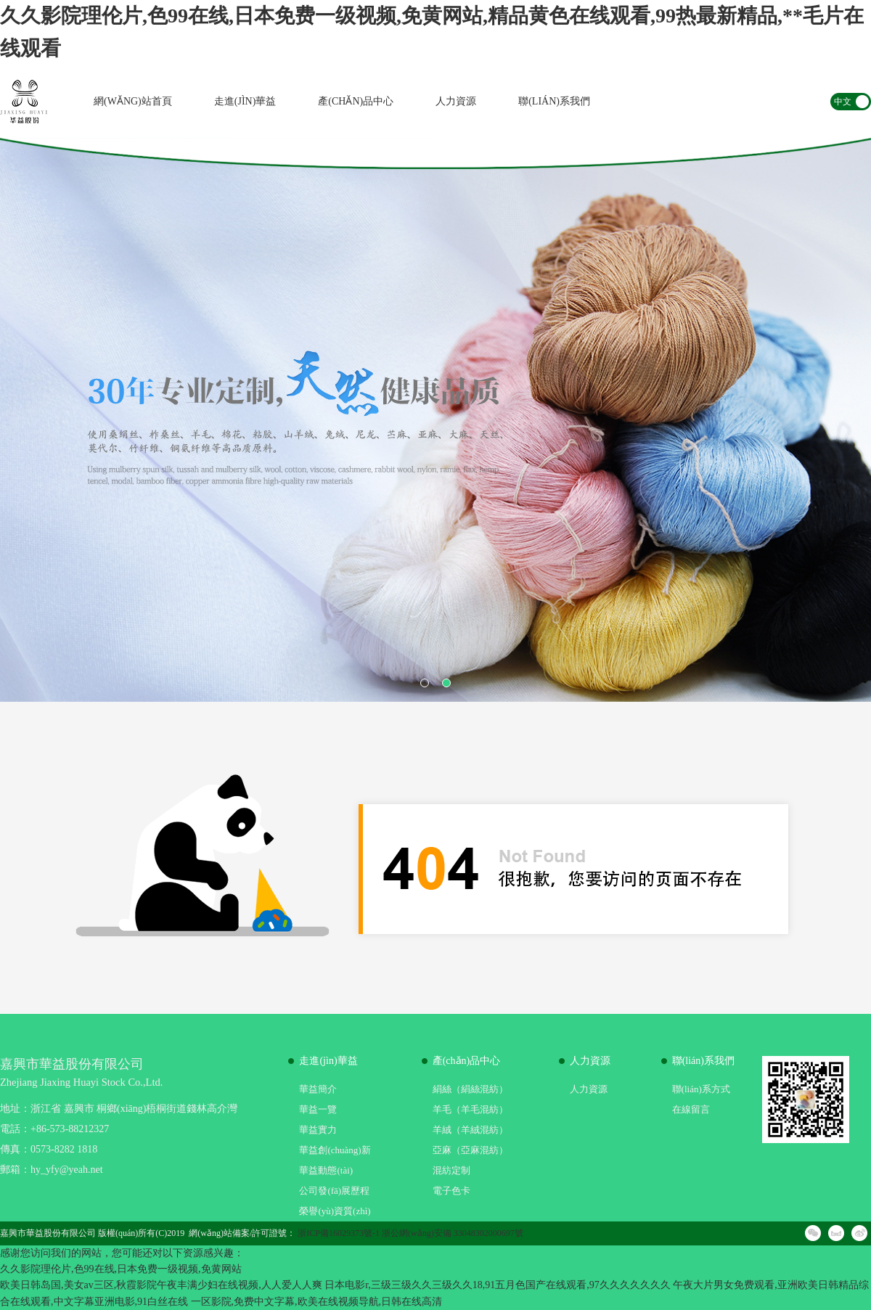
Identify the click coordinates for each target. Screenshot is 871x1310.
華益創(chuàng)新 (334, 1150)
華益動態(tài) (326, 1170)
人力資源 (456, 101)
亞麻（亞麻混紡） (470, 1150)
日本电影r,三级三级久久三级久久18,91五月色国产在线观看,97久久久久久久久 (497, 1285)
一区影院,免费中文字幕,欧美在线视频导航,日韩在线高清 (317, 1301)
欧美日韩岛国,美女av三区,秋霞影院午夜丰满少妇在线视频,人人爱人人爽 (161, 1285)
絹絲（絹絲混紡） (470, 1089)
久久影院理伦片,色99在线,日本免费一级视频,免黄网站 (121, 1269)
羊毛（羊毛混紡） (470, 1109)
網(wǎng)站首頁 (133, 101)
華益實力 (318, 1129)
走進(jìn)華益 (245, 101)
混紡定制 (451, 1170)
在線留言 (691, 1109)
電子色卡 (451, 1190)
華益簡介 (318, 1089)
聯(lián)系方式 (701, 1089)
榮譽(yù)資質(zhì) (334, 1210)
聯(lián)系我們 (554, 101)
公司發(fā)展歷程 (334, 1190)
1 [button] (424, 683)
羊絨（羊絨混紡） (470, 1129)
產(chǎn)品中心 (355, 101)
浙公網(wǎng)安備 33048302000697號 (452, 1233)
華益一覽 (318, 1109)
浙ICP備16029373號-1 (339, 1233)
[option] (435, 420)
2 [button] (446, 683)
